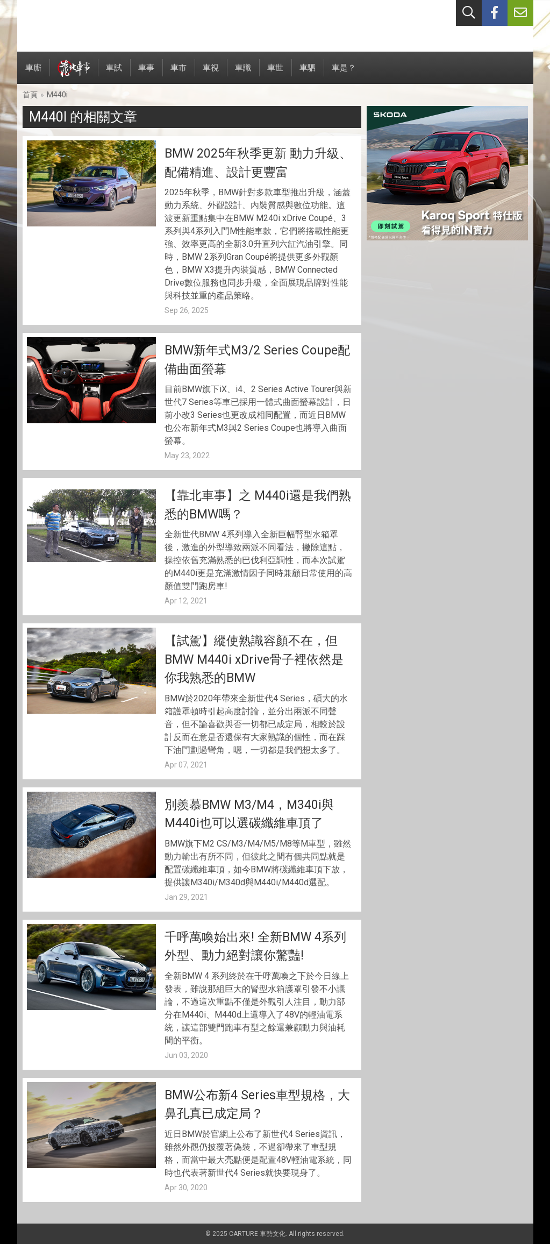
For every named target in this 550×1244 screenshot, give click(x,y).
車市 (178, 73)
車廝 (33, 73)
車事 (146, 73)
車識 (243, 73)
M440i (57, 94)
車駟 (307, 73)
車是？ (344, 73)
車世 (275, 73)
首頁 (30, 94)
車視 (211, 73)
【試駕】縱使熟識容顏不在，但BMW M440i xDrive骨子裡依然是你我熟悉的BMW (254, 659)
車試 (114, 73)
